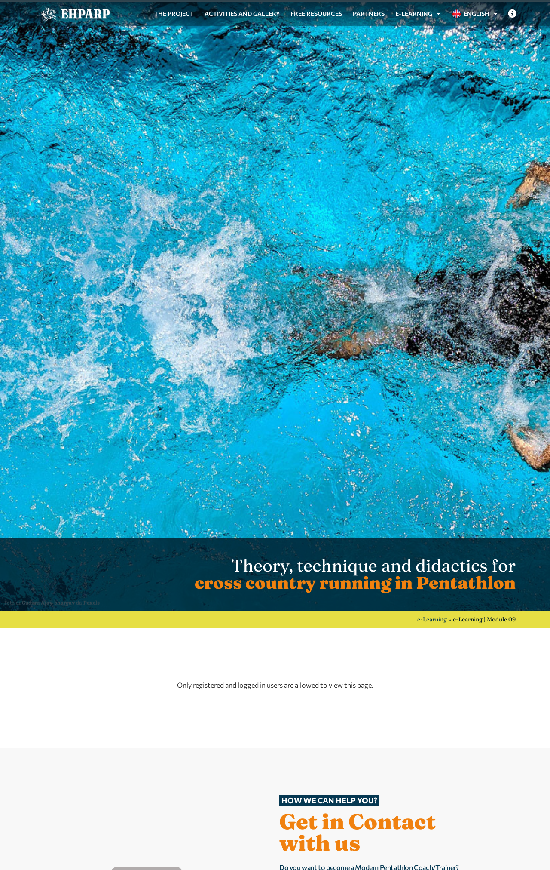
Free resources (316, 13)
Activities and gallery (242, 13)
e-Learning (417, 13)
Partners (369, 13)
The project (174, 13)
